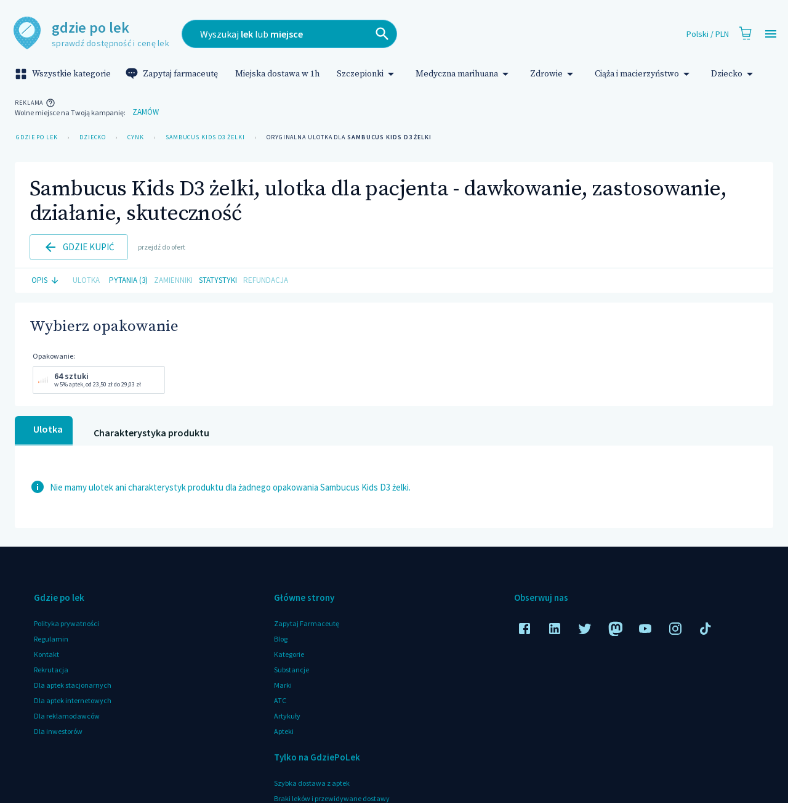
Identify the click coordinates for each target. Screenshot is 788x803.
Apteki (284, 731)
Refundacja (265, 280)
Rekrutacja (51, 669)
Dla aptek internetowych (72, 700)
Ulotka (86, 280)
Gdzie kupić (78, 247)
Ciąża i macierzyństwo (644, 74)
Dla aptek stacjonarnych (72, 685)
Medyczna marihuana (464, 74)
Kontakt (46, 654)
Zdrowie (554, 74)
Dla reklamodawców (67, 715)
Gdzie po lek (37, 137)
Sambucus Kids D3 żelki (205, 137)
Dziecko (734, 74)
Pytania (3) (128, 280)
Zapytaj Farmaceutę (306, 623)
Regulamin (51, 638)
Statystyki (218, 280)
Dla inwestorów (58, 731)
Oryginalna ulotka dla (349, 137)
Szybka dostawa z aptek (312, 783)
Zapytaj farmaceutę (173, 74)
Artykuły (287, 715)
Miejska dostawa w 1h (277, 74)
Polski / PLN (707, 34)
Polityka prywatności (66, 623)
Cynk (136, 137)
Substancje (291, 669)
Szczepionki (367, 74)
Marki (283, 685)
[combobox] (350, 34)
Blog (280, 638)
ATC (280, 700)
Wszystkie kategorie (64, 74)
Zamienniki (173, 280)
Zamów (145, 112)
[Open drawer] (770, 34)
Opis (46, 280)
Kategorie (289, 654)
